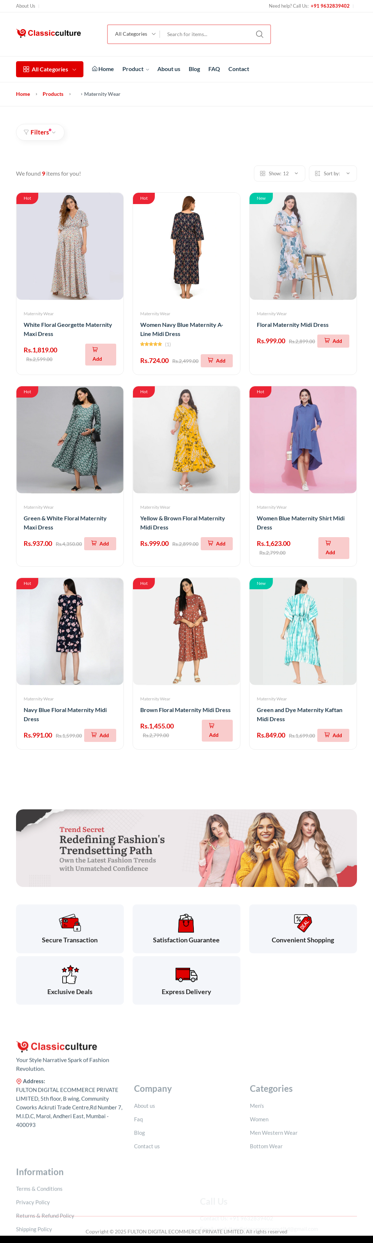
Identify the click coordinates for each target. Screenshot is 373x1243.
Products (53, 94)
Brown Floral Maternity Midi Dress (185, 709)
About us (168, 68)
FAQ (214, 68)
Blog (194, 68)
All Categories (49, 69)
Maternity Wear (39, 313)
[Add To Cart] (100, 355)
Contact (238, 68)
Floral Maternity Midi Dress (293, 324)
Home (103, 68)
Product (135, 68)
